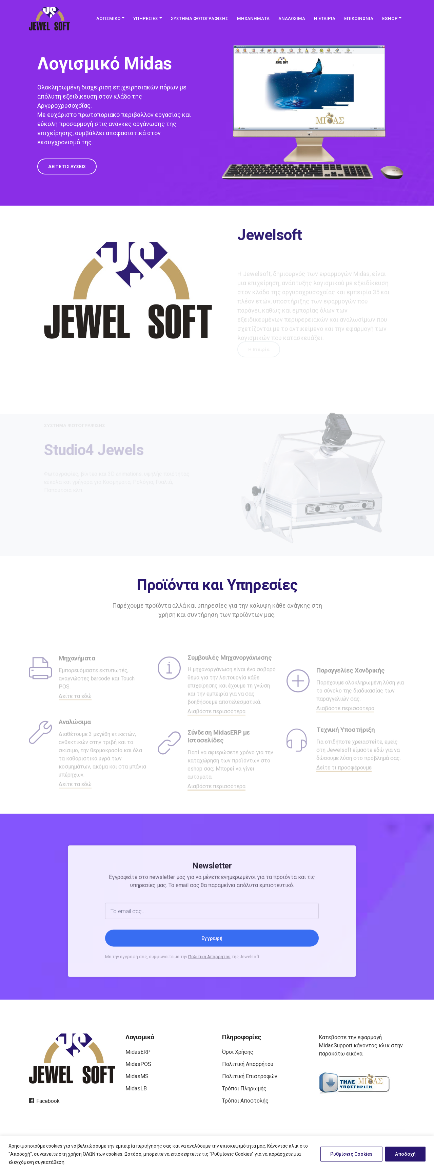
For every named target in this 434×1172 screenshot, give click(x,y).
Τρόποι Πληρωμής (244, 1088)
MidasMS (137, 1076)
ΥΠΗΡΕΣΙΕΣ (145, 18)
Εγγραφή (211, 967)
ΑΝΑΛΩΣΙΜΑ (291, 18)
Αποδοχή (405, 1154)
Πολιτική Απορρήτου (209, 985)
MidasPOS (138, 1064)
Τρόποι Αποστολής (245, 1100)
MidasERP (138, 1052)
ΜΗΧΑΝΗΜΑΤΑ (253, 18)
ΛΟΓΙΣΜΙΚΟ (108, 18)
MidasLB (136, 1088)
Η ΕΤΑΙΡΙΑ (324, 18)
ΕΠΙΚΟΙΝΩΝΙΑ (358, 18)
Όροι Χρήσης (237, 1052)
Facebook (44, 1101)
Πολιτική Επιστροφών (249, 1076)
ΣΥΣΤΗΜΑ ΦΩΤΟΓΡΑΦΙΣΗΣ (199, 18)
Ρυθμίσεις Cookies (351, 1154)
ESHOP (390, 18)
